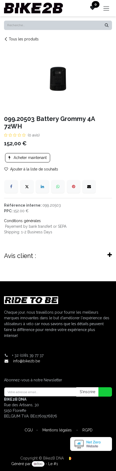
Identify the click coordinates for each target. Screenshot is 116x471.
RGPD (87, 430)
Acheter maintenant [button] (28, 157)
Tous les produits (21, 39)
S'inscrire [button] (87, 392)
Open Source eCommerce (82, 464)
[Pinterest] (73, 186)
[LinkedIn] (42, 186)
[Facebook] (11, 186)
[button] (101, 392)
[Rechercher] (106, 25)
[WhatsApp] (57, 186)
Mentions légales (57, 430)
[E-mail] (89, 186)
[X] (27, 186)
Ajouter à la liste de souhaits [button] (31, 169)
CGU (29, 430)
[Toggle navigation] (106, 8)
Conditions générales (22, 221)
